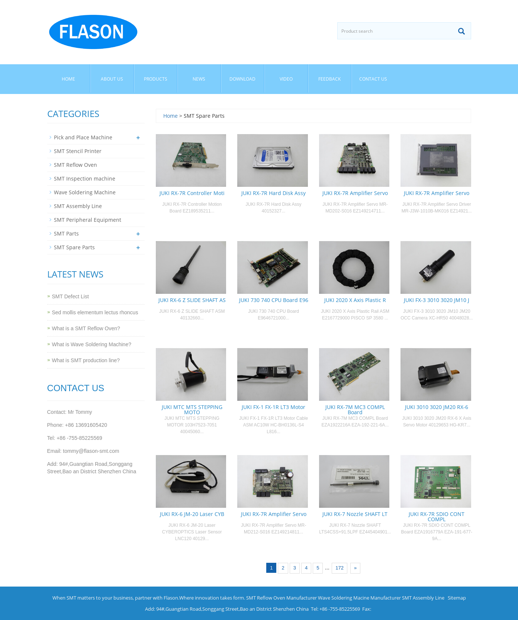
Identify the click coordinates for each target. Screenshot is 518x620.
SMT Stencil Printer (78, 151)
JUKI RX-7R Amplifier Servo (355, 193)
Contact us (373, 79)
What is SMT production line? (86, 360)
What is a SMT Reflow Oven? (86, 328)
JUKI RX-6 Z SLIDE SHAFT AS (192, 299)
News (199, 79)
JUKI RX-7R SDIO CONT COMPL (436, 516)
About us (112, 79)
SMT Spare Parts (74, 247)
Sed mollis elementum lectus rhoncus (95, 312)
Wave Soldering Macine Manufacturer (359, 597)
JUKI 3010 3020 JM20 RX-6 (436, 406)
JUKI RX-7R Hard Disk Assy (273, 193)
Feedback (329, 79)
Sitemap (457, 597)
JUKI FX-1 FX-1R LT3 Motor (273, 406)
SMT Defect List (70, 296)
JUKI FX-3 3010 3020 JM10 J (436, 299)
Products (155, 79)
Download (242, 79)
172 (339, 568)
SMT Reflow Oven (75, 164)
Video (286, 79)
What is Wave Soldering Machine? (91, 344)
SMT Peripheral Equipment (87, 219)
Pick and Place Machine (83, 137)
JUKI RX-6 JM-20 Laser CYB (192, 513)
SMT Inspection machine (84, 178)
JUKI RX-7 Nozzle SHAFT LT (354, 513)
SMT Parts (66, 233)
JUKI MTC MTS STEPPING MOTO (192, 409)
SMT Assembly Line (78, 206)
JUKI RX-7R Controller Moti (192, 193)
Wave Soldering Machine (85, 192)
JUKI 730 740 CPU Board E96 (273, 299)
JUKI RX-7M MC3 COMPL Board (355, 409)
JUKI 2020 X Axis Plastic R (355, 299)
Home (68, 79)
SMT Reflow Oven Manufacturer (281, 597)
